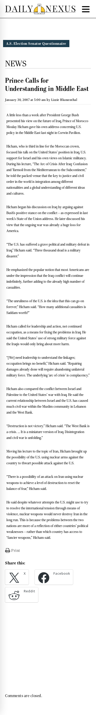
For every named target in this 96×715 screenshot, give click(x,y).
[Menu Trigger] (86, 9)
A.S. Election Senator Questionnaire (36, 43)
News (15, 63)
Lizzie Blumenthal (64, 100)
